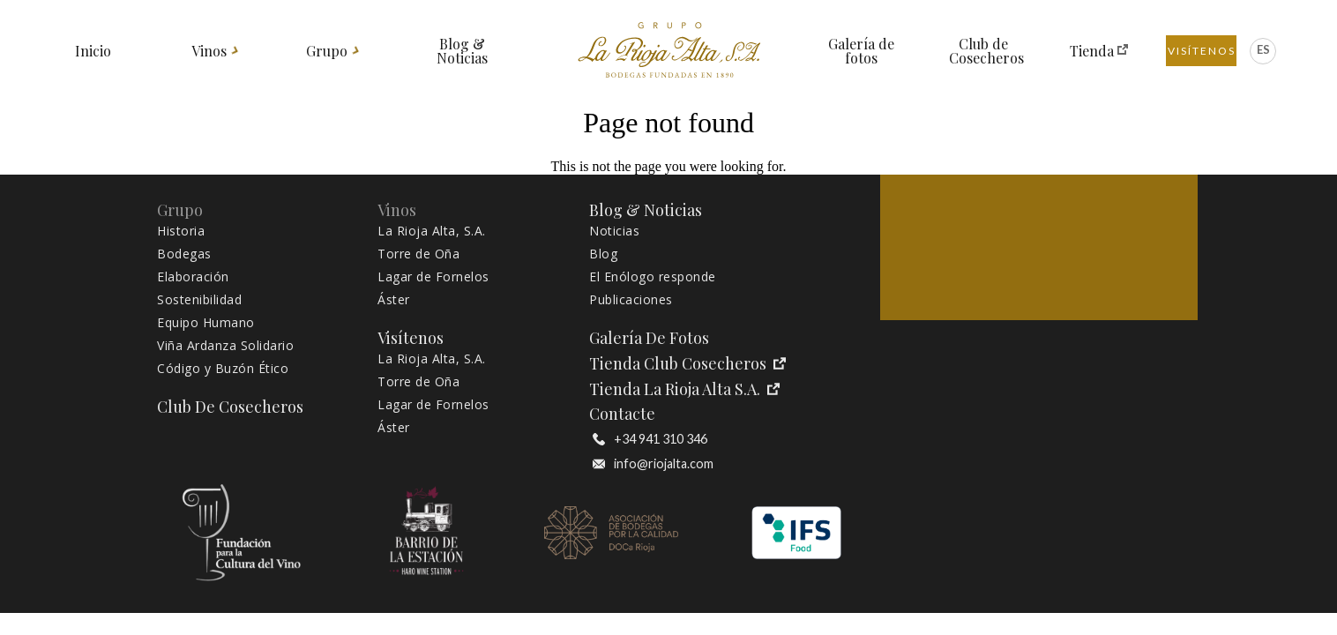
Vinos (209, 51)
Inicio (93, 51)
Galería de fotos (861, 51)
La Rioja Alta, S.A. (431, 231)
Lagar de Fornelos (433, 277)
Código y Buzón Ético (222, 369)
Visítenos (1202, 50)
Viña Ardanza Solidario (225, 346)
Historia (181, 231)
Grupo (327, 51)
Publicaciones (631, 300)
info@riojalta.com (653, 464)
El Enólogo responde (652, 277)
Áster (393, 300)
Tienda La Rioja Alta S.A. (684, 389)
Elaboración (193, 277)
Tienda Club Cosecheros (687, 364)
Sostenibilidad (199, 300)
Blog (603, 254)
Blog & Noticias (462, 51)
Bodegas (184, 254)
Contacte (622, 414)
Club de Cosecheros (984, 51)
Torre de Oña (418, 254)
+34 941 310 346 (650, 439)
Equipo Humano (206, 323)
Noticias (614, 231)
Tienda (1092, 51)
